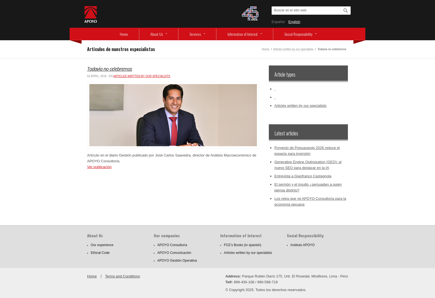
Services (195, 34)
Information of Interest (242, 34)
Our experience (102, 245)
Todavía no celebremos (109, 68)
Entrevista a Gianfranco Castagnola (302, 176)
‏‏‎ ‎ (274, 89)
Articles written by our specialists (293, 49)
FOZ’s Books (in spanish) (242, 245)
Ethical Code (100, 253)
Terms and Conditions (122, 276)
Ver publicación (99, 167)
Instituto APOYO (302, 245)
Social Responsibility (298, 34)
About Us (156, 34)
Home (124, 34)
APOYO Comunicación (174, 253)
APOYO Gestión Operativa (177, 260)
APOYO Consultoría (172, 245)
